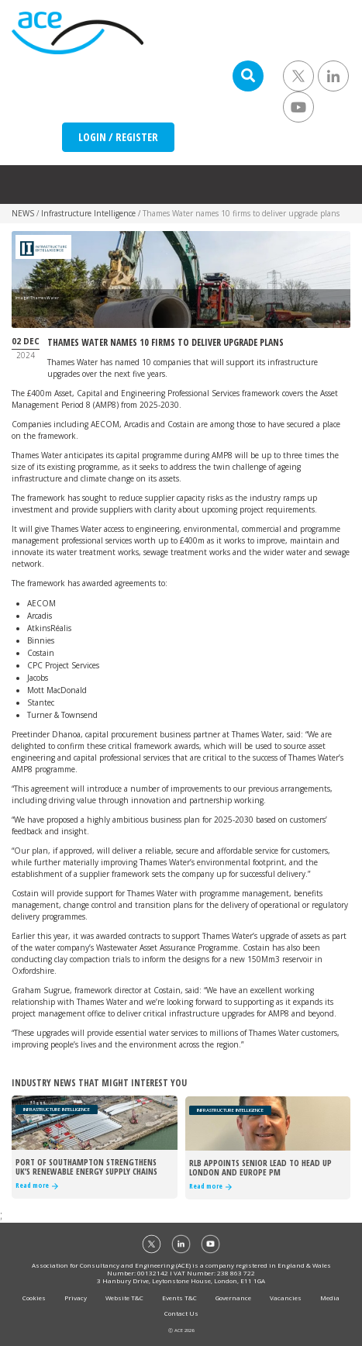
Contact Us (181, 1313)
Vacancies (286, 1297)
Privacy (75, 1297)
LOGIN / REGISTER (118, 136)
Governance (233, 1297)
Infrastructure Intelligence (88, 213)
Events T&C (179, 1297)
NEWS (23, 213)
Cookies (34, 1297)
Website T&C (124, 1297)
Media (330, 1297)
